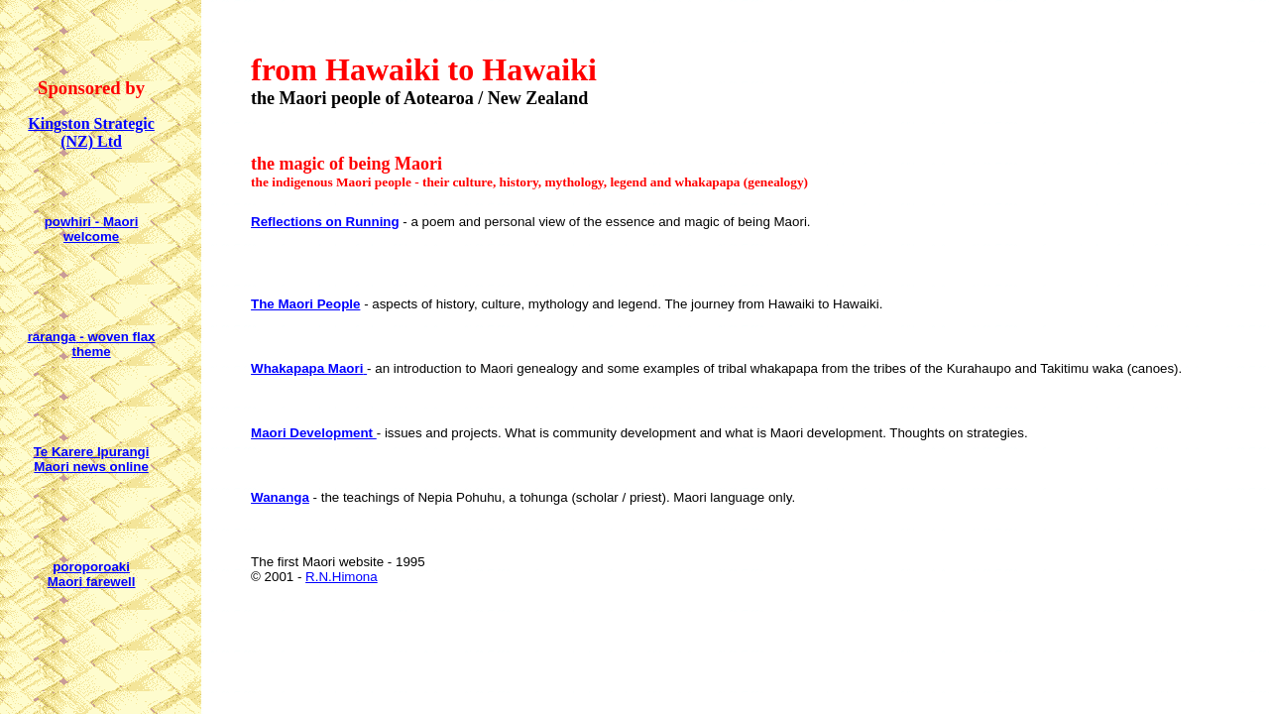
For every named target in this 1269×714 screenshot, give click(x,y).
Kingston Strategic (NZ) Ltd (91, 132)
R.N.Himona (341, 576)
